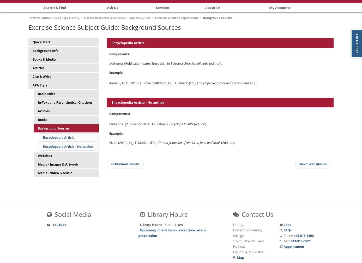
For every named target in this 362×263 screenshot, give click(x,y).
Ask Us (112, 7)
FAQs (287, 230)
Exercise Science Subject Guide (176, 18)
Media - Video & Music (55, 173)
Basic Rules (46, 94)
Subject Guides (139, 18)
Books (42, 120)
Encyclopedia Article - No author (68, 146)
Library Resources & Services (104, 18)
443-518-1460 (303, 235)
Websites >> (313, 164)
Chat (287, 225)
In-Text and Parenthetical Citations (65, 102)
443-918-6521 (300, 241)
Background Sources (54, 128)
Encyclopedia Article (59, 137)
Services (163, 7)
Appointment (293, 246)
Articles (44, 111)
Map (240, 257)
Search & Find (55, 7)
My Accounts (280, 7)
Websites (45, 156)
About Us (212, 7)
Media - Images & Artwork (58, 164)
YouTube (59, 225)
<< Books (125, 164)
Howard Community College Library (53, 18)
